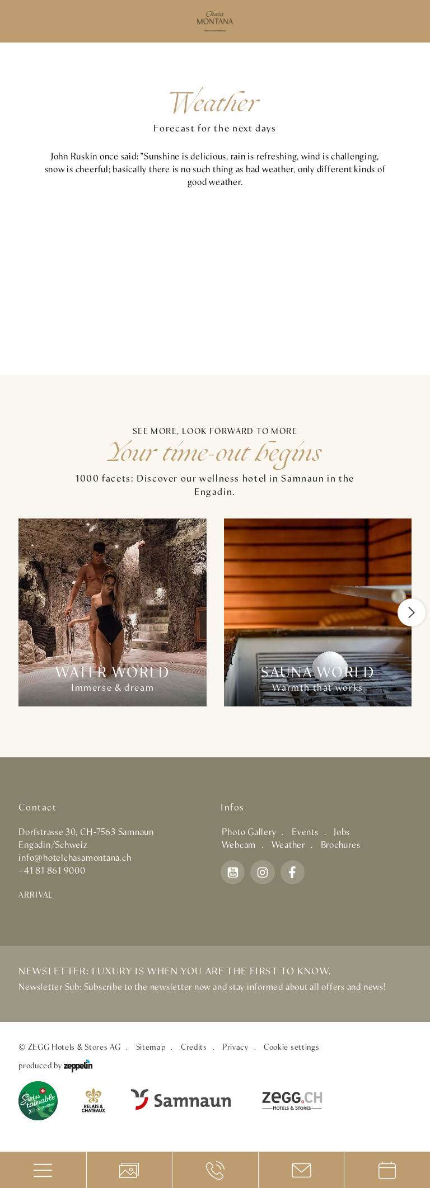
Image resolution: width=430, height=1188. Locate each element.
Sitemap (151, 1048)
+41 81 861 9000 (51, 871)
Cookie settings (291, 1048)
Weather (288, 845)
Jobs (342, 832)
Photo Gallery (249, 832)
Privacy (235, 1048)
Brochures (341, 845)
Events (305, 832)
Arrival (35, 895)
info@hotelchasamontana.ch (74, 858)
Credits (194, 1048)
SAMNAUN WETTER (214, 282)
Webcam (239, 845)
